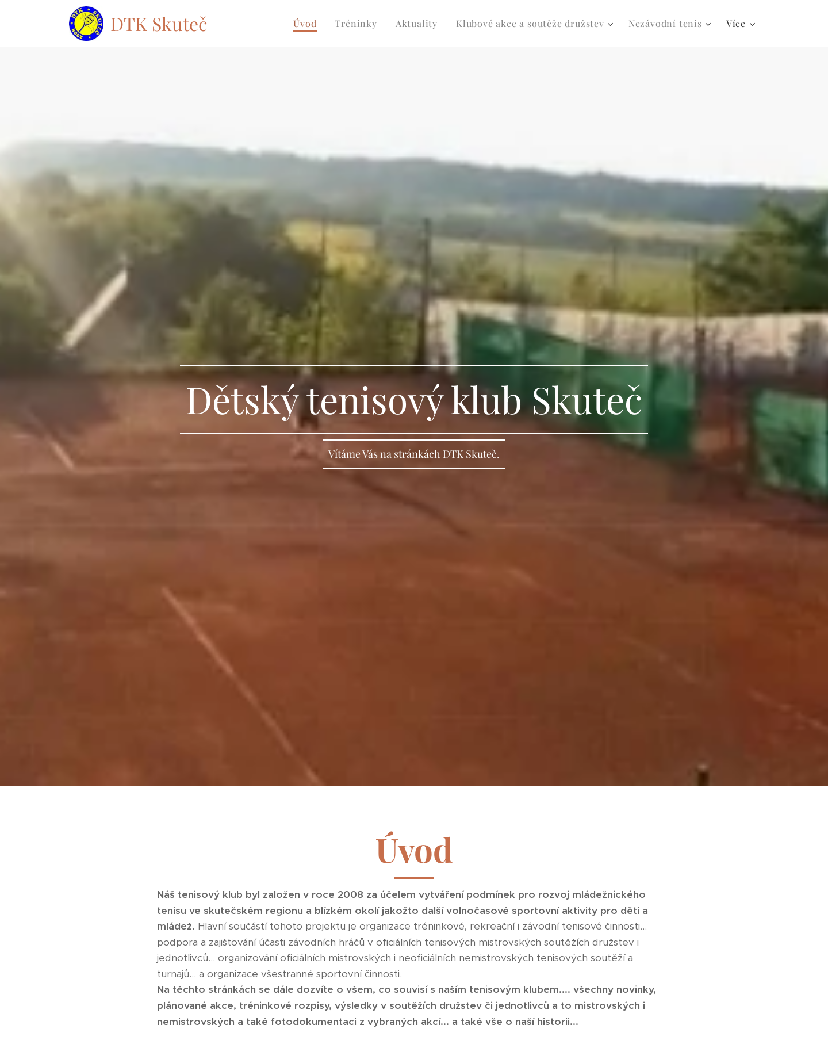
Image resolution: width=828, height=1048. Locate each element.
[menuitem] (307, 23)
